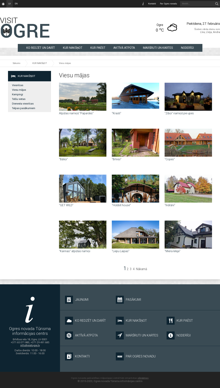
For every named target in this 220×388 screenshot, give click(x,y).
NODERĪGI (187, 47)
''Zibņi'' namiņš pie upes (179, 113)
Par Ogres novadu (168, 3)
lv (9, 3)
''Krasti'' (116, 113)
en (16, 3)
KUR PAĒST (97, 47)
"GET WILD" (66, 205)
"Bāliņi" (63, 159)
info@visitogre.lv (30, 345)
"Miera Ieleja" (172, 251)
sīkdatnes (143, 378)
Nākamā (141, 269)
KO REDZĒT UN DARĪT (40, 47)
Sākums (16, 63)
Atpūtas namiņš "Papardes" (76, 113)
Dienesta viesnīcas (23, 103)
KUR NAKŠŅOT (72, 47)
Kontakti (152, 3)
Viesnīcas (17, 85)
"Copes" (170, 159)
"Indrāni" (170, 205)
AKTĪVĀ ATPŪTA (124, 47)
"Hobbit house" (121, 205)
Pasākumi (128, 300)
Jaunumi (77, 300)
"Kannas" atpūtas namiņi (74, 251)
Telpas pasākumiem (23, 108)
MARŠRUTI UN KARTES (158, 47)
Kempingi (17, 94)
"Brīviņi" (116, 159)
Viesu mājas (65, 63)
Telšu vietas (18, 98)
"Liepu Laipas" (120, 251)
